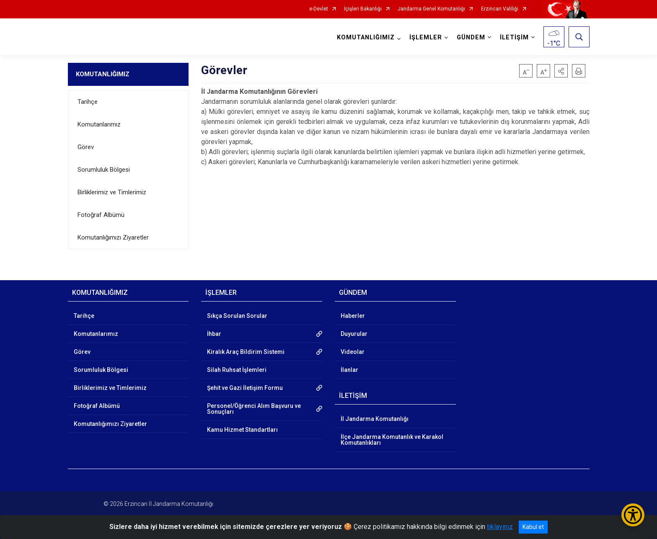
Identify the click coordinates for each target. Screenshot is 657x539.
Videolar (353, 351)
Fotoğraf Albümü (101, 215)
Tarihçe (88, 102)
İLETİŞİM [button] (514, 37)
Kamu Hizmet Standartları (242, 429)
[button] (561, 70)
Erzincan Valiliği (499, 9)
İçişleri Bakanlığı (363, 9)
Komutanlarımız (99, 124)
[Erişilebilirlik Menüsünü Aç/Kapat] (632, 514)
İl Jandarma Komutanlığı (375, 418)
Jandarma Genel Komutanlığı (431, 9)
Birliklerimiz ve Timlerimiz (112, 192)
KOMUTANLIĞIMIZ (102, 74)
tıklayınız (500, 527)
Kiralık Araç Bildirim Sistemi (246, 351)
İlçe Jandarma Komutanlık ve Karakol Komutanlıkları (392, 439)
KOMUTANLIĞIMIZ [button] (366, 37)
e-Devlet (318, 9)
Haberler (353, 315)
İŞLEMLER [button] (425, 37)
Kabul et (533, 527)
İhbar (214, 333)
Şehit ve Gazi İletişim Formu (245, 387)
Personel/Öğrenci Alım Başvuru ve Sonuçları (254, 408)
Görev (86, 147)
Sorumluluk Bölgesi (104, 169)
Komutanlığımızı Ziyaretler (113, 237)
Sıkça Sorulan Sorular (237, 315)
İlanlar (349, 369)
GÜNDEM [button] (471, 37)
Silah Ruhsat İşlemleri (236, 369)
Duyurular (354, 333)
